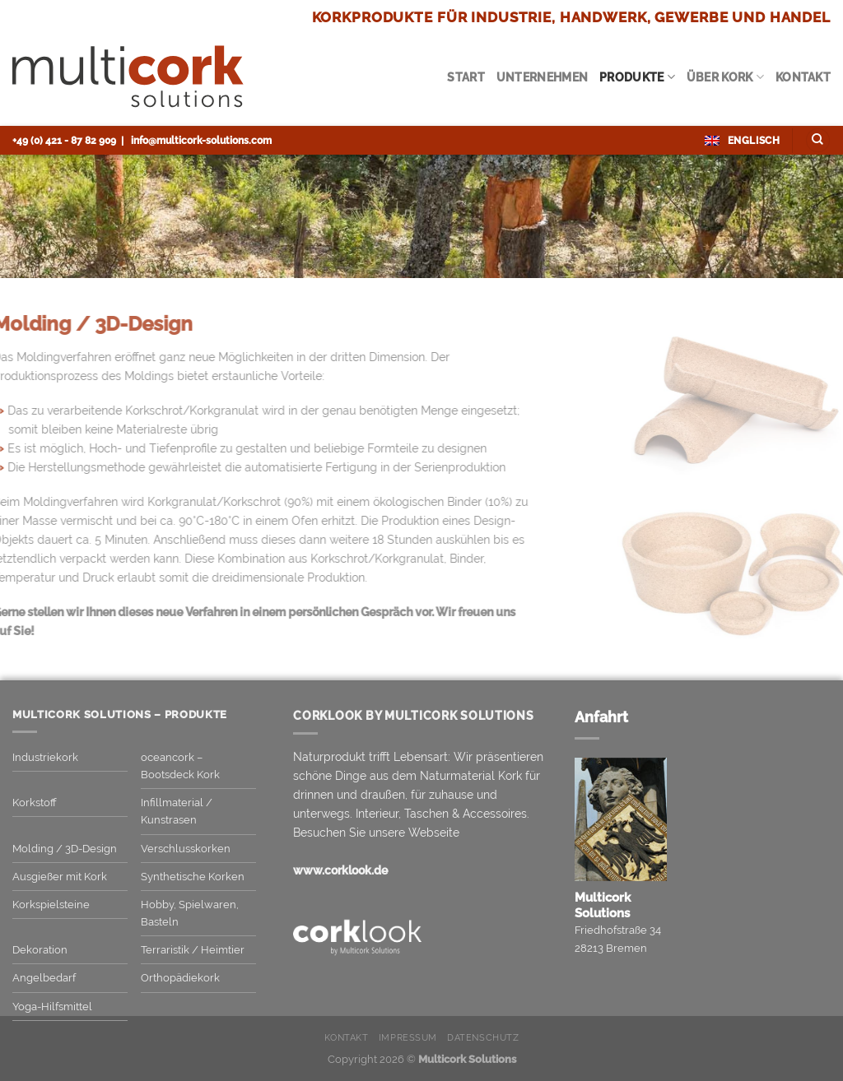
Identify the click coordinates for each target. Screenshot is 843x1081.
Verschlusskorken (186, 848)
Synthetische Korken (193, 876)
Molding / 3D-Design (64, 848)
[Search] (818, 140)
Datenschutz (483, 1037)
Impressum (408, 1037)
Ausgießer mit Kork (59, 876)
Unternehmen (542, 77)
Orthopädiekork (180, 978)
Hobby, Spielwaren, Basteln (190, 913)
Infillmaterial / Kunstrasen (176, 811)
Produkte (637, 77)
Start (465, 77)
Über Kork (725, 77)
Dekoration (40, 950)
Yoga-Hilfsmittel (52, 1006)
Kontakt (803, 77)
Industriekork (45, 757)
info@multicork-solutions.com (201, 140)
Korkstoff (34, 802)
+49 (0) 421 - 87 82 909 (64, 140)
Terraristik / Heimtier (193, 950)
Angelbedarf (44, 978)
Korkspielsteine (51, 904)
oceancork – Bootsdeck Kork (180, 766)
